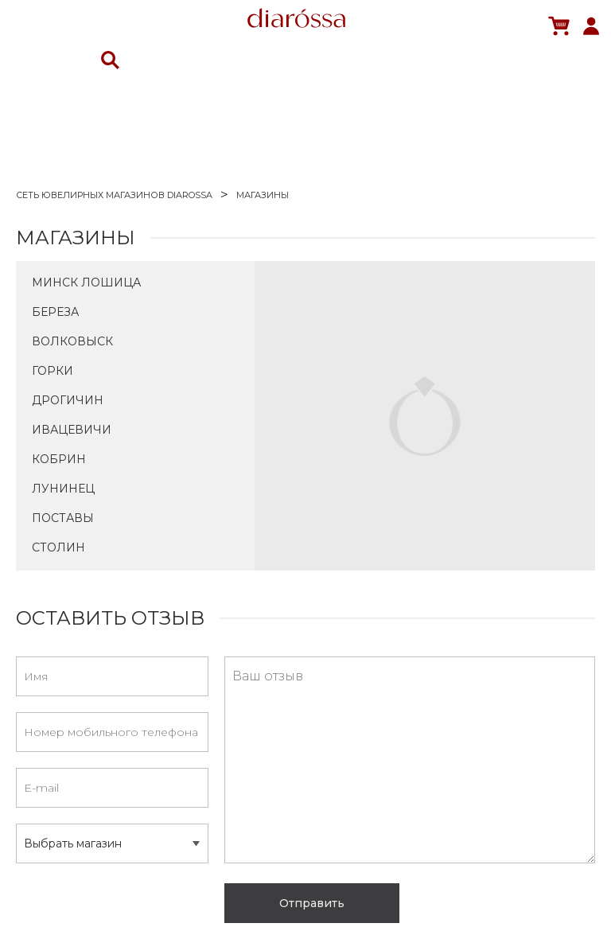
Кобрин (59, 459)
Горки (52, 371)
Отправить (311, 903)
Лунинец (63, 488)
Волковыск (72, 341)
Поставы (63, 518)
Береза (55, 312)
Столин (58, 547)
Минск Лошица (86, 282)
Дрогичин (67, 400)
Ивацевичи (71, 430)
